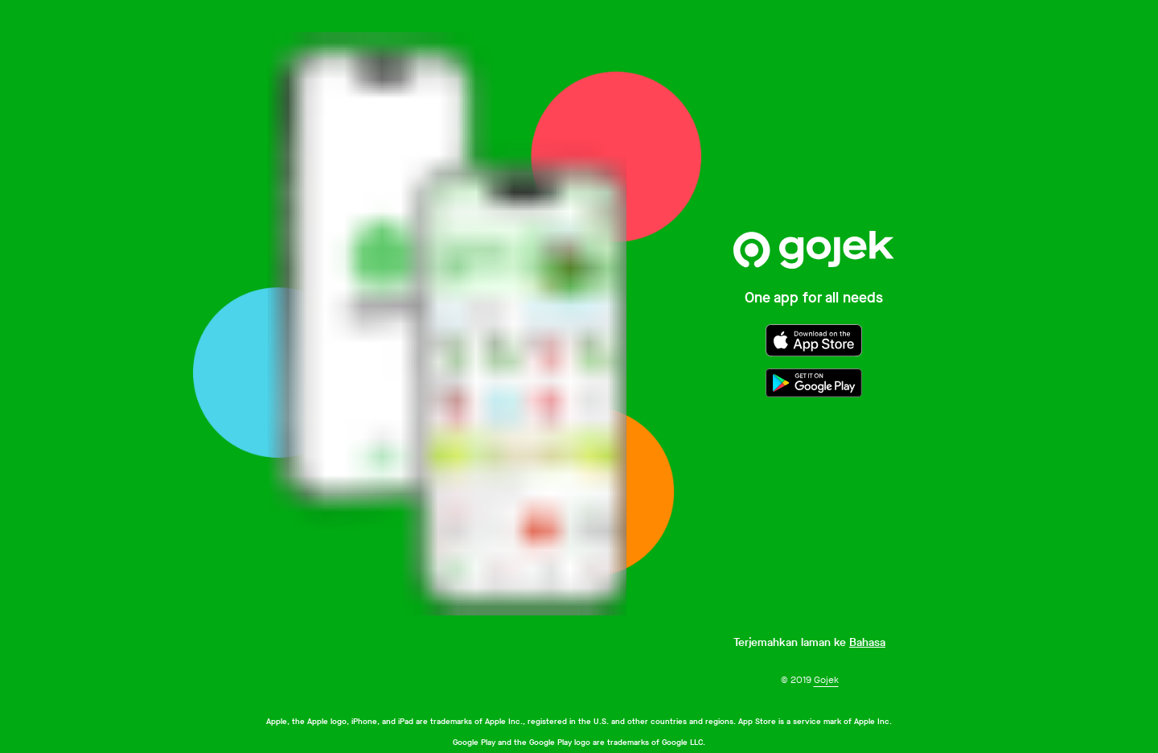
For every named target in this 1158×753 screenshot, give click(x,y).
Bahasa (867, 642)
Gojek (826, 679)
